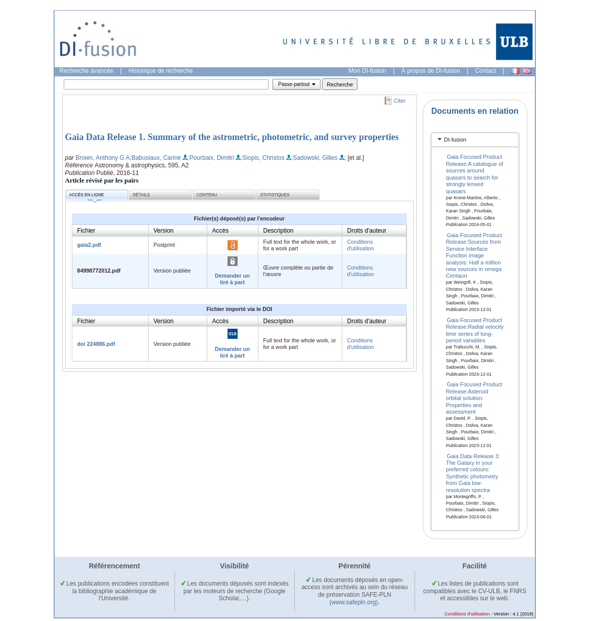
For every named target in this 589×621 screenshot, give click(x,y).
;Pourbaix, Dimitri (211, 157)
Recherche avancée (87, 70)
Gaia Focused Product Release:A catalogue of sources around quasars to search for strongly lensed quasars (474, 174)
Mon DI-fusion (367, 70)
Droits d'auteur (367, 230)
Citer (399, 101)
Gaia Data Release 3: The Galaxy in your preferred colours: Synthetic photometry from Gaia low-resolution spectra (473, 473)
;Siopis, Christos (263, 157)
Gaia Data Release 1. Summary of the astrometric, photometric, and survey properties (232, 137)
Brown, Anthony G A (102, 157)
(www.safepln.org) (354, 602)
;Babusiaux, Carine (155, 157)
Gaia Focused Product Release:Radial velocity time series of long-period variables (475, 330)
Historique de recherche (160, 70)
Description (278, 230)
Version (164, 230)
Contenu (207, 195)
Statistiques (275, 195)
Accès (220, 230)
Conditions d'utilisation (360, 245)
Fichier (86, 230)
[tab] (475, 139)
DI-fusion (455, 140)
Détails (141, 195)
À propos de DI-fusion (430, 70)
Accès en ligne (86, 196)
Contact (485, 70)
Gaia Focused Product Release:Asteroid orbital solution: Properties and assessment (474, 398)
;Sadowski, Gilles (314, 157)
